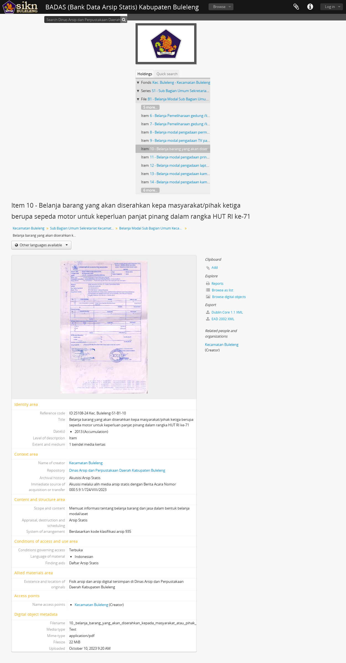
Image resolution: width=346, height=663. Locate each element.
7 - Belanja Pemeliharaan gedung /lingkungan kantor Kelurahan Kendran (209, 123)
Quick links (310, 7)
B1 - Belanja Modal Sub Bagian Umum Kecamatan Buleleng (195, 98)
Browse (219, 6)
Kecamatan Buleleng (29, 228)
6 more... (150, 190)
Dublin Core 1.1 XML (224, 312)
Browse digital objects (226, 296)
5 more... (150, 107)
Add (215, 267)
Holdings (144, 73)
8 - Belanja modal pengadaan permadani (183, 132)
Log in (330, 6)
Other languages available (43, 244)
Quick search (167, 73)
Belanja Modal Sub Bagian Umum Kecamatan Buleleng (151, 228)
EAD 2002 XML (220, 319)
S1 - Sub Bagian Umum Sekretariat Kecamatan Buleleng (197, 90)
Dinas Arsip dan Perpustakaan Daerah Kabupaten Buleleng (117, 470)
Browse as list (219, 290)
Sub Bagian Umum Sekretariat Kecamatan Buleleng (82, 228)
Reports (214, 283)
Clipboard (296, 7)
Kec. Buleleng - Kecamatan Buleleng (181, 82)
